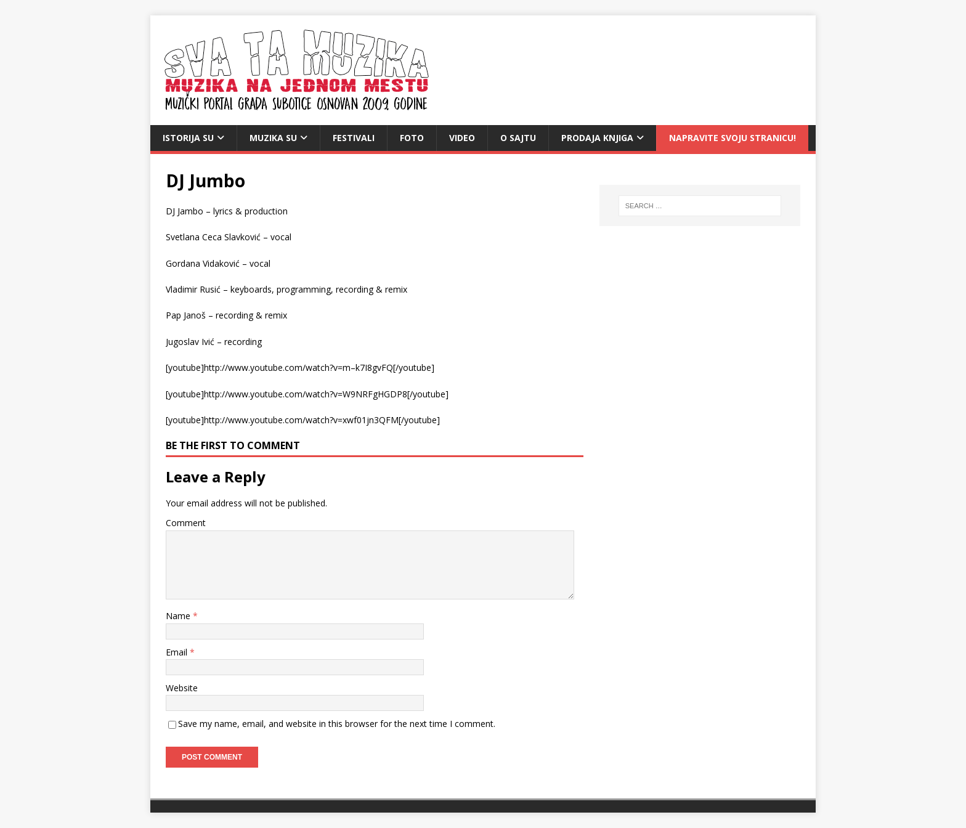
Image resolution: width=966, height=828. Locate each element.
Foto (412, 138)
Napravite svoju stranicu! (732, 138)
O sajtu (518, 138)
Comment (186, 523)
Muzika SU (273, 138)
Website (182, 688)
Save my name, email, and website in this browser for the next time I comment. (336, 723)
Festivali (354, 138)
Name (179, 616)
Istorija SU (188, 138)
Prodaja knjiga (597, 138)
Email (178, 652)
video (462, 138)
